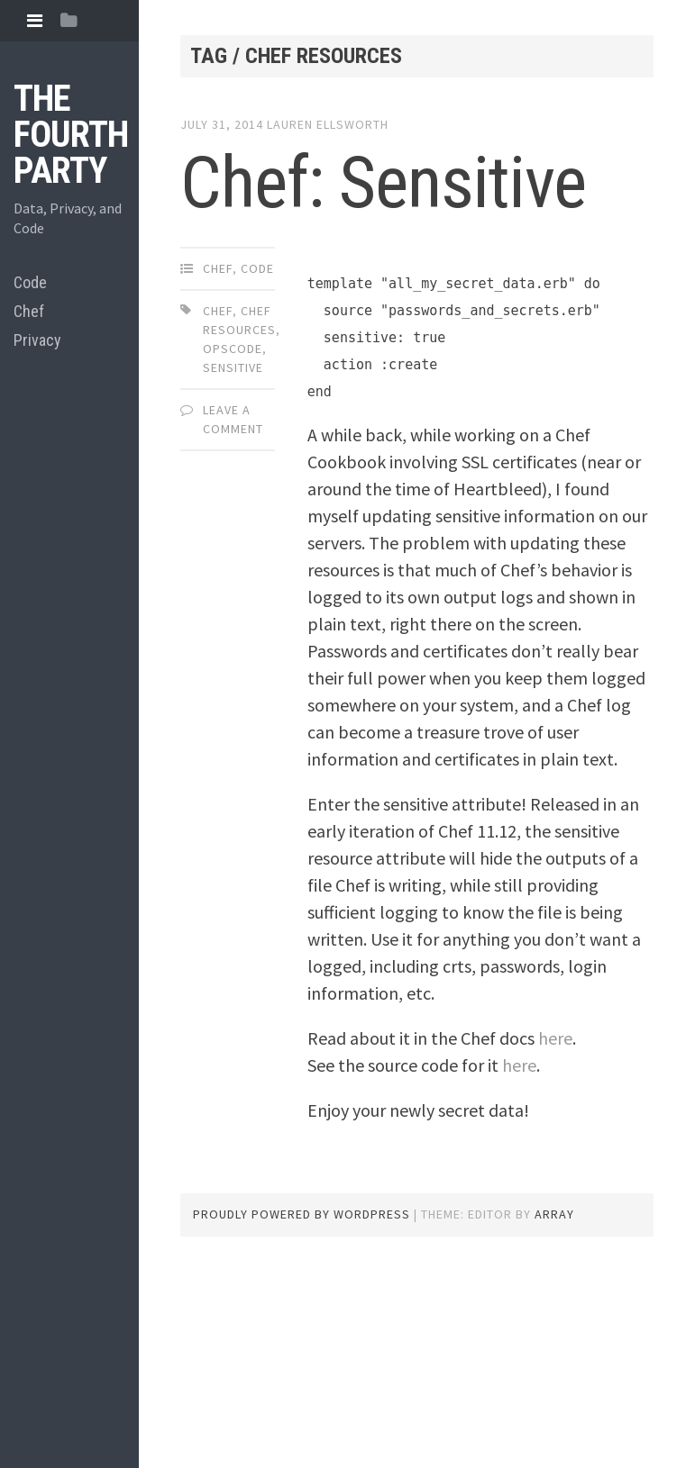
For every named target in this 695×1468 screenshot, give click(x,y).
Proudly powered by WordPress (301, 1214)
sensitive (233, 367)
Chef (29, 311)
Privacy (37, 340)
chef (218, 311)
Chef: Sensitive (383, 182)
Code (30, 282)
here (555, 1038)
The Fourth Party (71, 134)
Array (554, 1214)
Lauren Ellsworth (328, 124)
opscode (232, 348)
